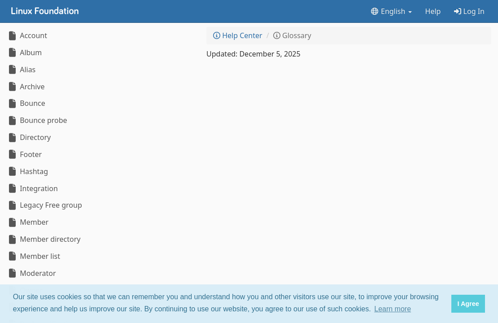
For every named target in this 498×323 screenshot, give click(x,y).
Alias (21, 69)
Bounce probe (37, 120)
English (391, 11)
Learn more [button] (392, 309)
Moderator (31, 273)
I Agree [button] (468, 303)
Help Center (237, 35)
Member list (33, 256)
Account (27, 35)
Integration (32, 188)
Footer (24, 154)
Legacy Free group (44, 205)
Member (27, 222)
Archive (26, 87)
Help (433, 11)
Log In (469, 11)
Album (24, 52)
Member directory (43, 239)
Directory (29, 137)
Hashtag (27, 171)
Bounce (26, 103)
